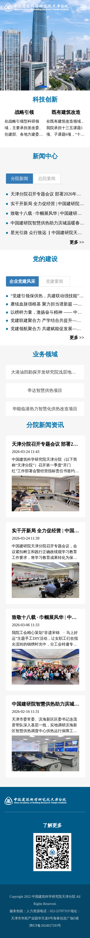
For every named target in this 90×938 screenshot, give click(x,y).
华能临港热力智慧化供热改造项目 (44, 408)
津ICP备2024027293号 (45, 925)
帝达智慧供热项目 (45, 390)
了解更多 (52, 825)
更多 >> (77, 242)
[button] (43, 87)
